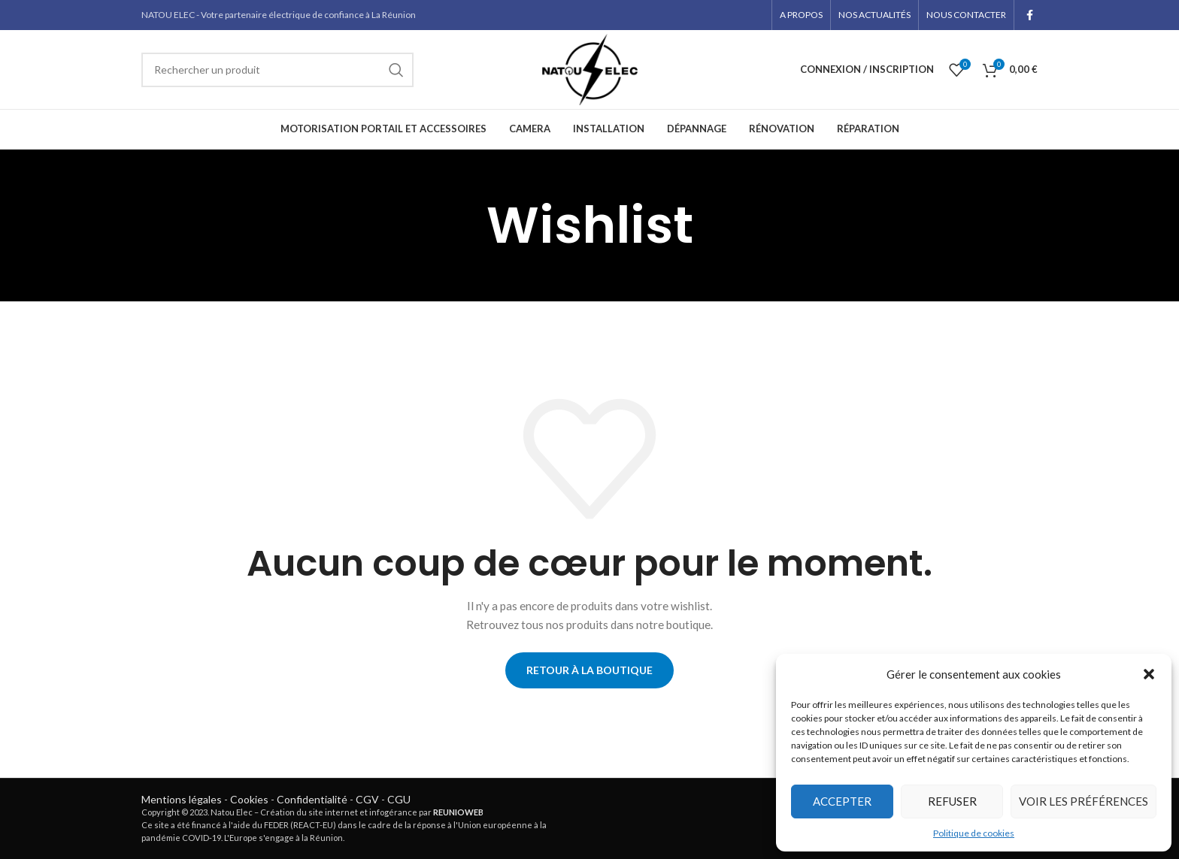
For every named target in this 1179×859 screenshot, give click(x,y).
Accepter (842, 801)
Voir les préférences (1083, 801)
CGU (399, 799)
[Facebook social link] (1030, 15)
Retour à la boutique (589, 670)
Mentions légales (181, 799)
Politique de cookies (973, 833)
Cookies (249, 799)
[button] (1148, 674)
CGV (367, 799)
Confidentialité (312, 799)
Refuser (952, 801)
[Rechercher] (277, 70)
